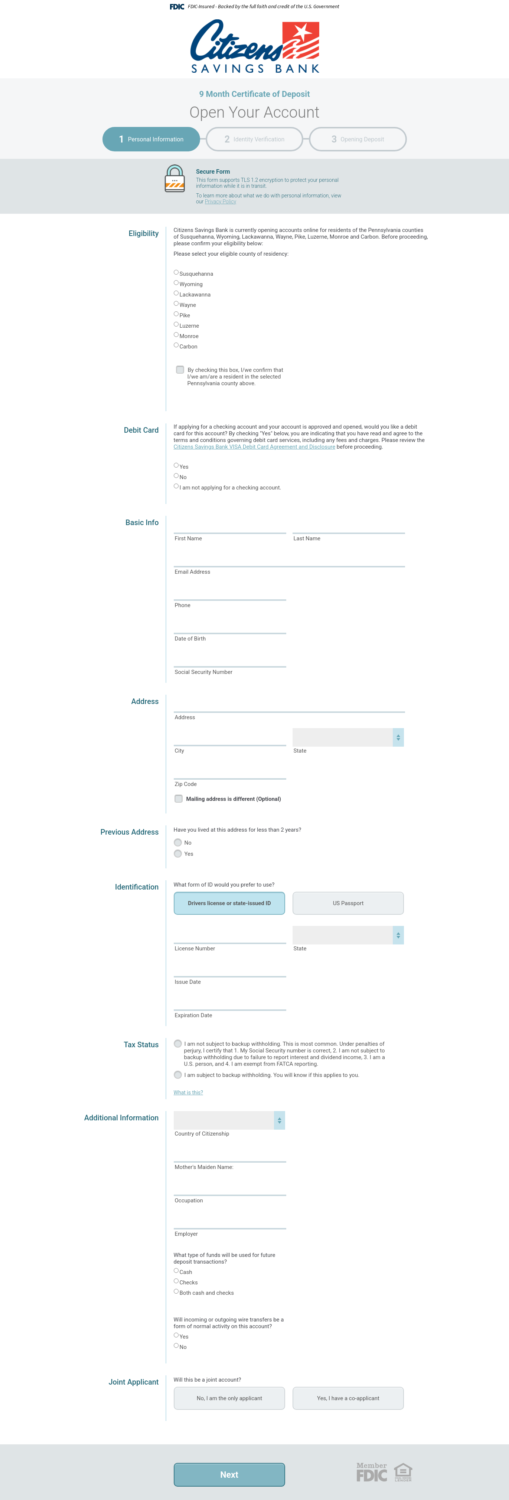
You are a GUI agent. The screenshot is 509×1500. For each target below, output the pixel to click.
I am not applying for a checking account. (230, 487)
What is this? (188, 1092)
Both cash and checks (207, 1293)
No (183, 477)
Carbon (189, 346)
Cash (186, 1272)
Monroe (189, 336)
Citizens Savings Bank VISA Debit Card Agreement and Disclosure (255, 446)
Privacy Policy (220, 201)
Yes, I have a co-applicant (348, 1398)
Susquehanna (196, 274)
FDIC (371, 1472)
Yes (184, 467)
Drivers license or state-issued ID (229, 903)
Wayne (188, 305)
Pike (185, 315)
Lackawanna (195, 294)
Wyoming (191, 284)
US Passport (348, 903)
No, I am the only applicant (229, 1398)
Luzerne (189, 325)
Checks (189, 1282)
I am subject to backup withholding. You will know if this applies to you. (272, 1075)
